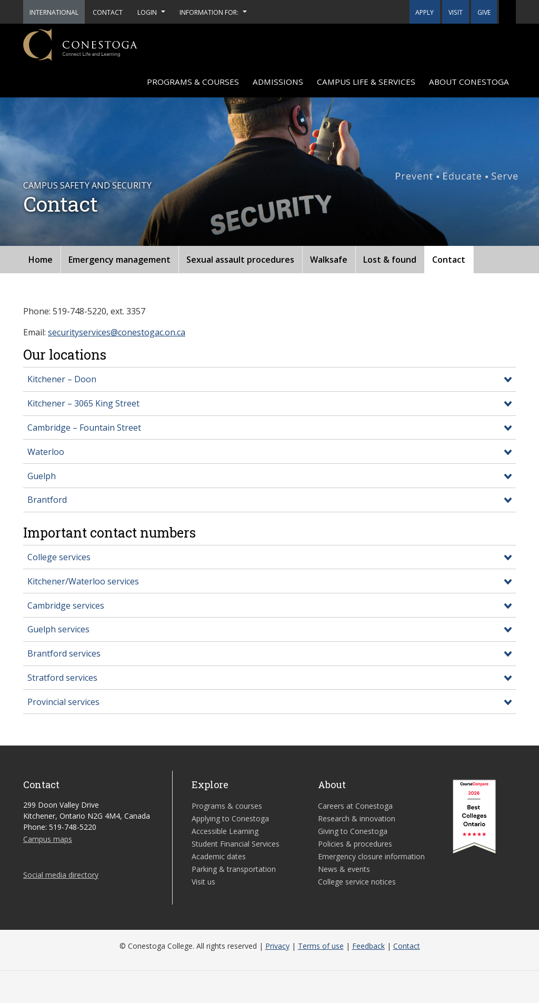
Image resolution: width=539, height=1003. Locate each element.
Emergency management (119, 259)
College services (59, 557)
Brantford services (64, 653)
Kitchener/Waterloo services (83, 581)
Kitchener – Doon (61, 379)
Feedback (368, 946)
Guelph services (58, 629)
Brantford (47, 499)
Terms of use (321, 946)
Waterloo (45, 452)
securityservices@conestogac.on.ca (116, 332)
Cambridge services (65, 605)
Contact (448, 259)
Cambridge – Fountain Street (84, 427)
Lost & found (389, 259)
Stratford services (62, 677)
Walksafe (328, 259)
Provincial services (63, 702)
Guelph (41, 476)
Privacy (277, 946)
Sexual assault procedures (240, 259)
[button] (507, 12)
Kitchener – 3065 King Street (83, 403)
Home (40, 259)
